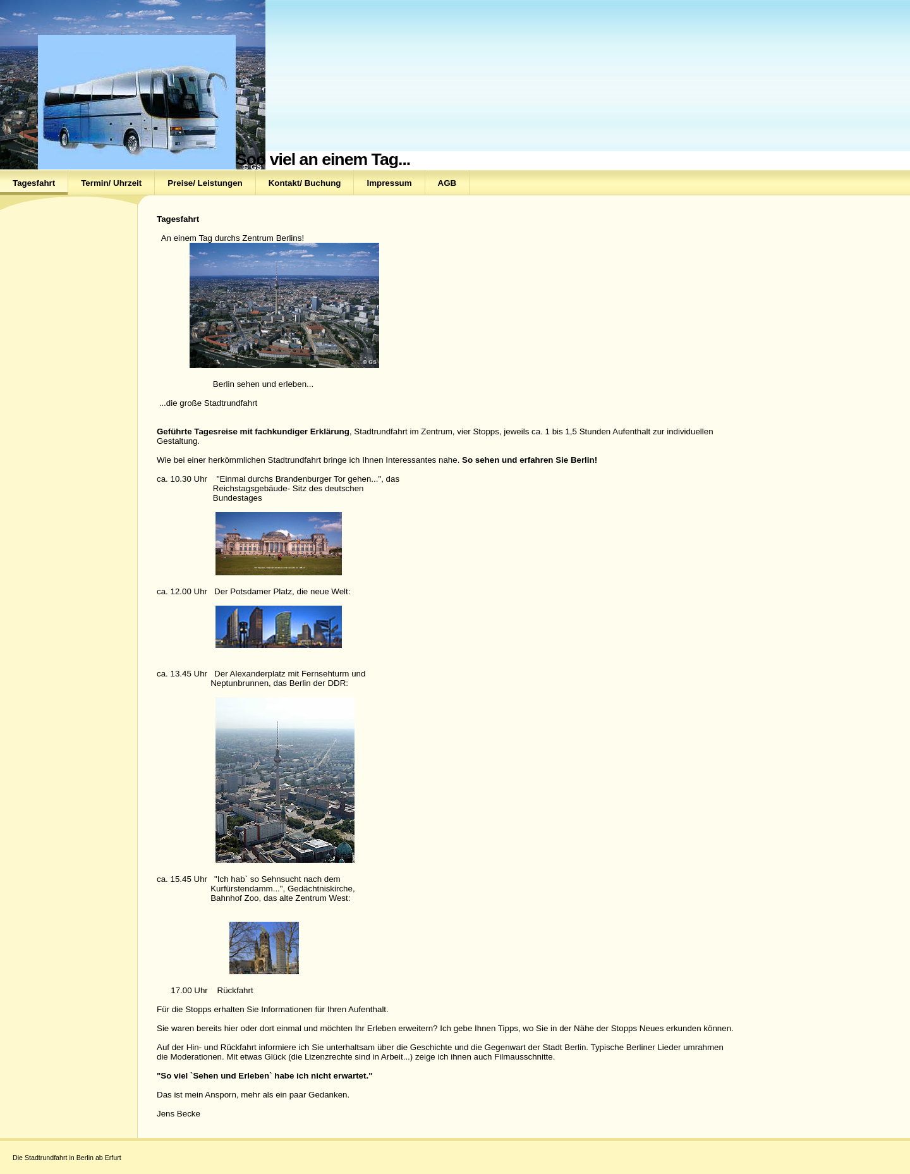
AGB (447, 183)
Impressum (389, 183)
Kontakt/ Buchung (305, 183)
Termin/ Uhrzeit (111, 183)
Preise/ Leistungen (205, 183)
